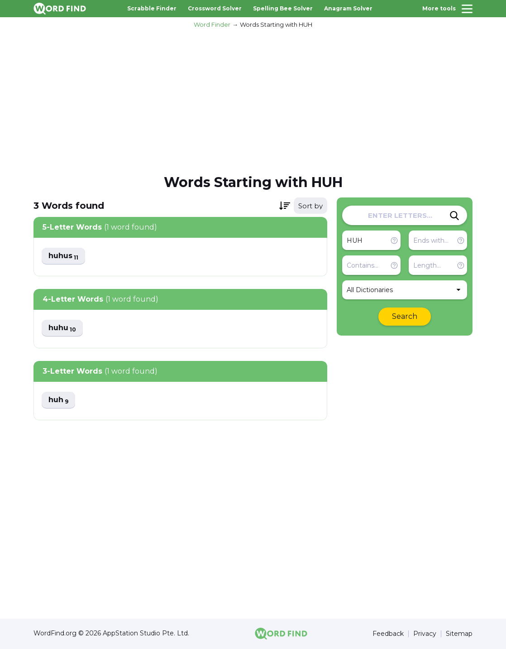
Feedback (388, 633)
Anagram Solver (348, 8)
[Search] (454, 215)
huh (58, 400)
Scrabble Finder (152, 8)
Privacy (424, 633)
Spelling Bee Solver (283, 8)
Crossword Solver (215, 8)
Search (404, 316)
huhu (62, 328)
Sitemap (459, 633)
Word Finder (212, 24)
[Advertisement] (253, 100)
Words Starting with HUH (276, 24)
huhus (63, 256)
